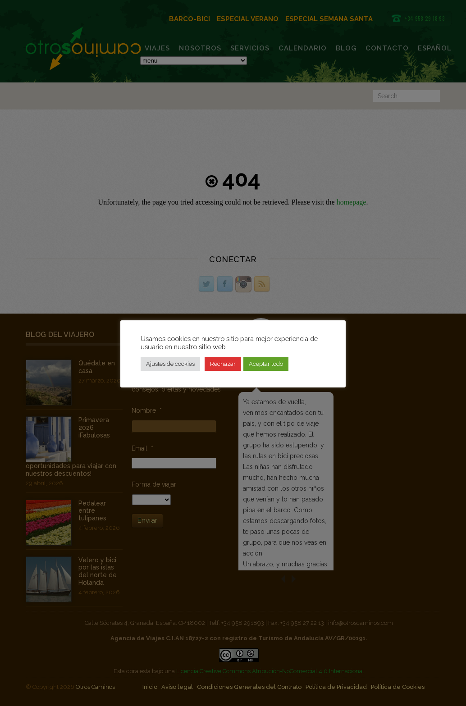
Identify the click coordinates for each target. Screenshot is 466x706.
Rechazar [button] (223, 363)
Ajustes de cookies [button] (170, 363)
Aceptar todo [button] (266, 363)
